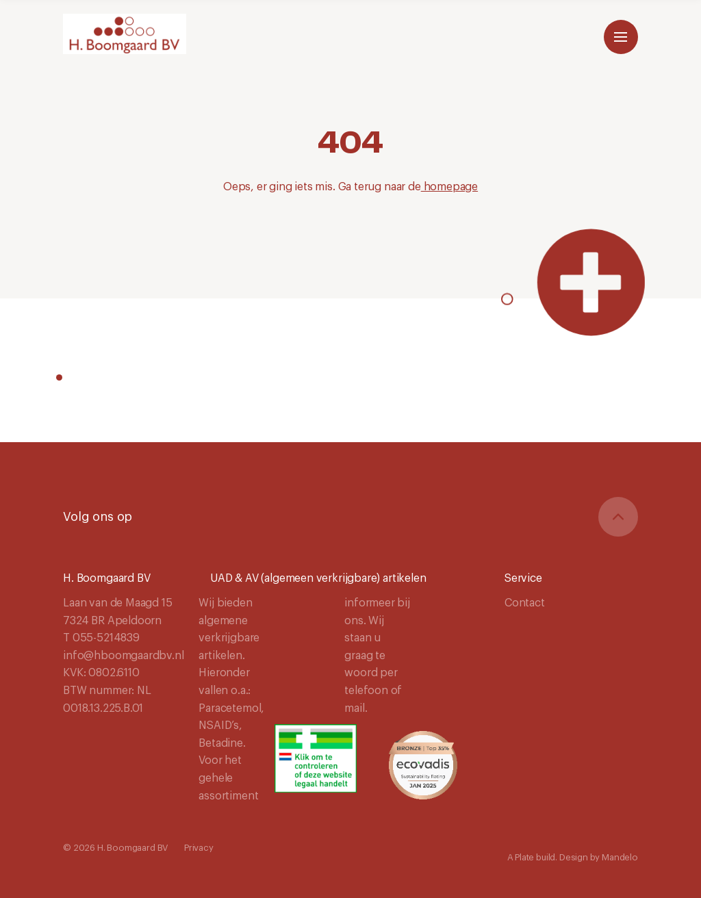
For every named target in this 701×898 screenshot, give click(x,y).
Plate (524, 857)
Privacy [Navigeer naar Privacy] (199, 847)
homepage (449, 186)
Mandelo (620, 857)
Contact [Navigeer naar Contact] (525, 603)
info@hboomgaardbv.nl (123, 655)
